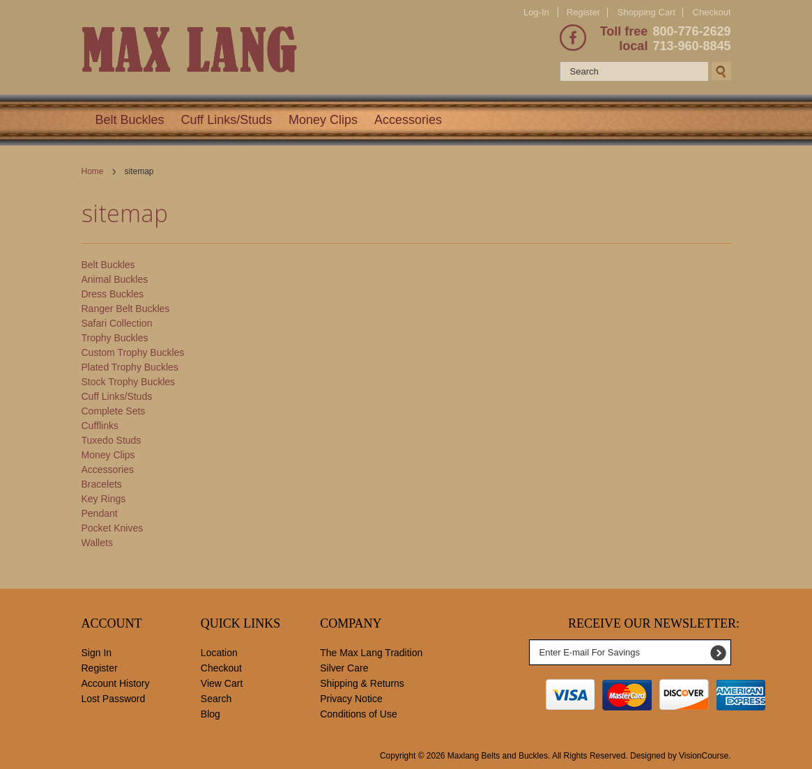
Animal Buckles (115, 279)
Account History (116, 683)
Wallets (97, 542)
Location (219, 652)
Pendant (100, 513)
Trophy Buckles (115, 337)
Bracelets (102, 484)
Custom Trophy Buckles (133, 352)
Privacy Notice (351, 698)
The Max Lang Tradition (371, 652)
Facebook (573, 37)
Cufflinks (100, 425)
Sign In (97, 652)
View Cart (222, 683)
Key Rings (104, 498)
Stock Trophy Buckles (129, 381)
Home (93, 171)
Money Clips (323, 120)
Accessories (408, 120)
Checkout (712, 12)
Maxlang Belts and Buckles (497, 756)
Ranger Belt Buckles (126, 308)
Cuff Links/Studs (226, 120)
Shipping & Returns (362, 683)
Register (583, 12)
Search (216, 698)
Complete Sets (114, 411)
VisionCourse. (704, 756)
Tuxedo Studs (111, 440)
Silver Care (344, 668)
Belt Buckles (129, 120)
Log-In (536, 12)
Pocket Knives (113, 528)
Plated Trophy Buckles (130, 367)
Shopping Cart (646, 12)
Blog (210, 714)
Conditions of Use (358, 714)
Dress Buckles (113, 294)
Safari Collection (117, 323)
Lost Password (114, 698)
